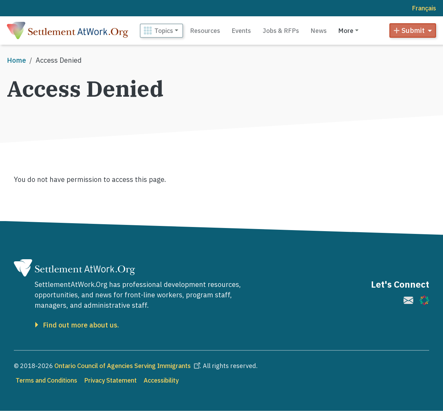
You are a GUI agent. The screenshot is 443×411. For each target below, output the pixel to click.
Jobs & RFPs (281, 31)
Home (16, 60)
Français (424, 8)
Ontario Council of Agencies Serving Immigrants (128, 366)
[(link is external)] (408, 300)
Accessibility (161, 380)
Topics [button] (163, 31)
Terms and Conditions (46, 380)
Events (241, 31)
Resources (205, 31)
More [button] (345, 31)
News (318, 31)
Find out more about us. (81, 325)
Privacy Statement (110, 380)
